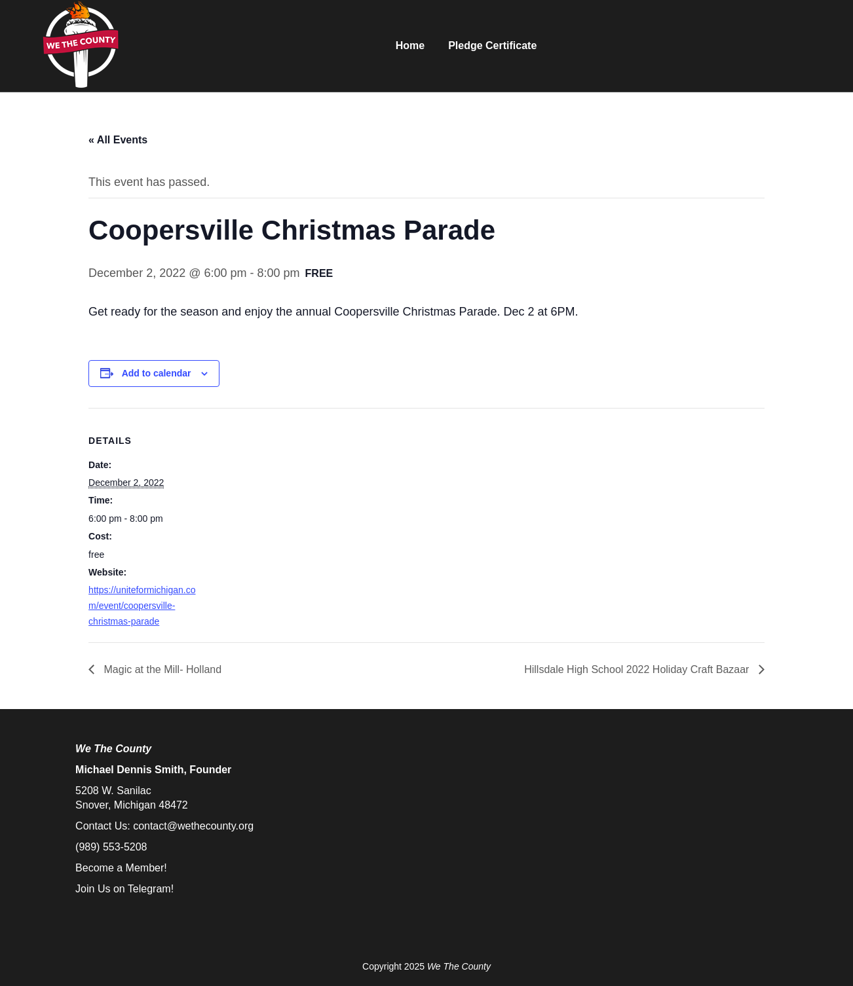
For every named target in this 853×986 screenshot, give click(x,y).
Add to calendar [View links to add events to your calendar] (156, 373)
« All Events (117, 139)
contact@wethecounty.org (193, 825)
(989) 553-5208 (111, 846)
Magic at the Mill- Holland (161, 669)
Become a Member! (121, 867)
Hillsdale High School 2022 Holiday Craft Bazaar (638, 669)
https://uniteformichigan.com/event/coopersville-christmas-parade (141, 606)
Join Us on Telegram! (124, 888)
